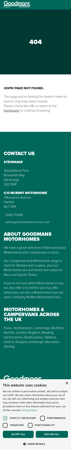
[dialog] (35, 414)
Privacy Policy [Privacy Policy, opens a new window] (29, 410)
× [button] (66, 383)
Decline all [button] (51, 434)
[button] (35, 444)
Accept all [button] (18, 434)
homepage (11, 110)
